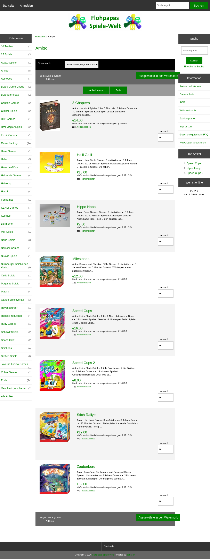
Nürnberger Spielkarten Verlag (16, 265)
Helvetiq (16, 183)
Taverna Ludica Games (16, 365)
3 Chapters (81, 103)
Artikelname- (96, 90)
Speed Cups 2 (83, 363)
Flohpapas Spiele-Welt (103, 555)
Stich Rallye (86, 415)
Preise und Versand (190, 86)
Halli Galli (84, 155)
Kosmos (16, 215)
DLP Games (16, 119)
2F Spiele (16, 54)
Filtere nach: (44, 63)
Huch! (16, 191)
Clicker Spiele (16, 111)
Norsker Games (16, 248)
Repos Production (16, 316)
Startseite (8, 5)
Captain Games (16, 103)
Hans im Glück (16, 167)
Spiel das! (16, 348)
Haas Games (16, 151)
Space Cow (16, 340)
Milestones (80, 259)
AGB (182, 102)
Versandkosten (84, 127)
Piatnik (16, 291)
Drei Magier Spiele (16, 127)
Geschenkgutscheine (16, 388)
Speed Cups (82, 311)
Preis (118, 90)
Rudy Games (16, 324)
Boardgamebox (16, 94)
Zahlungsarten (187, 118)
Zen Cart (131, 555)
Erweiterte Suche (194, 66)
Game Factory (16, 143)
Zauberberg (86, 466)
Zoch (16, 380)
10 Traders (16, 46)
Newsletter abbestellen (192, 142)
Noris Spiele (16, 240)
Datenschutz (186, 94)
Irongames (16, 199)
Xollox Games (16, 372)
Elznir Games (16, 135)
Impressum (185, 126)
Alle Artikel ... (8, 396)
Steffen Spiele (16, 356)
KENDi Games (16, 207)
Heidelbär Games (16, 175)
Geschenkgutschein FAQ (193, 134)
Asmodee (16, 78)
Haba (16, 159)
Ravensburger (16, 308)
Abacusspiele (16, 62)
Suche (194, 38)
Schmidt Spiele (16, 332)
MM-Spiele (16, 231)
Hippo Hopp (86, 207)
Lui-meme (16, 223)
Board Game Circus (16, 86)
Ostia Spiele (16, 275)
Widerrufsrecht (187, 110)
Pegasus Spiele (16, 283)
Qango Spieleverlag (16, 299)
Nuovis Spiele (16, 256)
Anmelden (26, 5)
